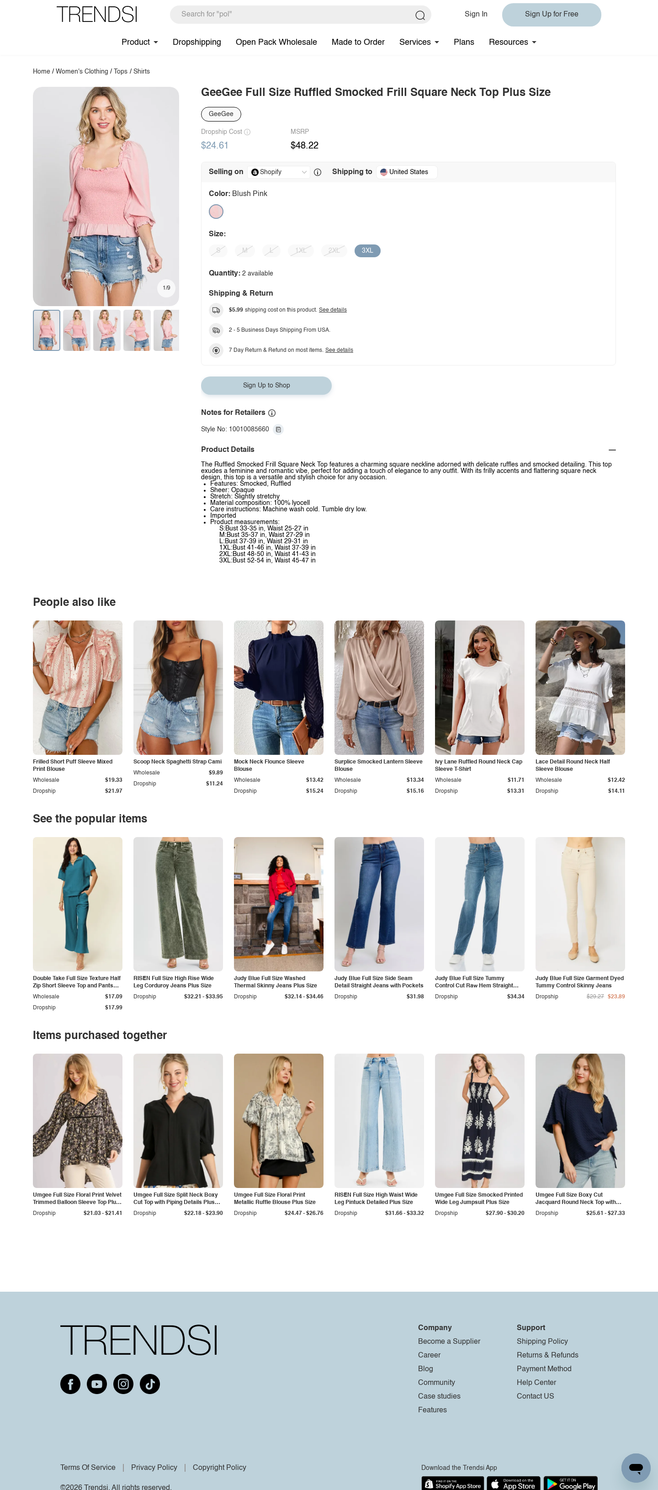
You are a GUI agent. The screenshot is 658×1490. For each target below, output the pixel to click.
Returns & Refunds (547, 1355)
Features (432, 1410)
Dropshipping (197, 42)
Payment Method (544, 1369)
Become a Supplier (449, 1342)
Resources (508, 42)
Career (429, 1355)
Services (415, 42)
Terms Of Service (88, 1468)
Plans (464, 42)
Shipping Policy (542, 1342)
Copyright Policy (219, 1468)
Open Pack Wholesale (276, 42)
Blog (425, 1369)
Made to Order (358, 42)
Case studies (439, 1396)
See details (333, 310)
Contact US (535, 1396)
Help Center (536, 1383)
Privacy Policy (154, 1468)
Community (436, 1383)
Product (136, 42)
